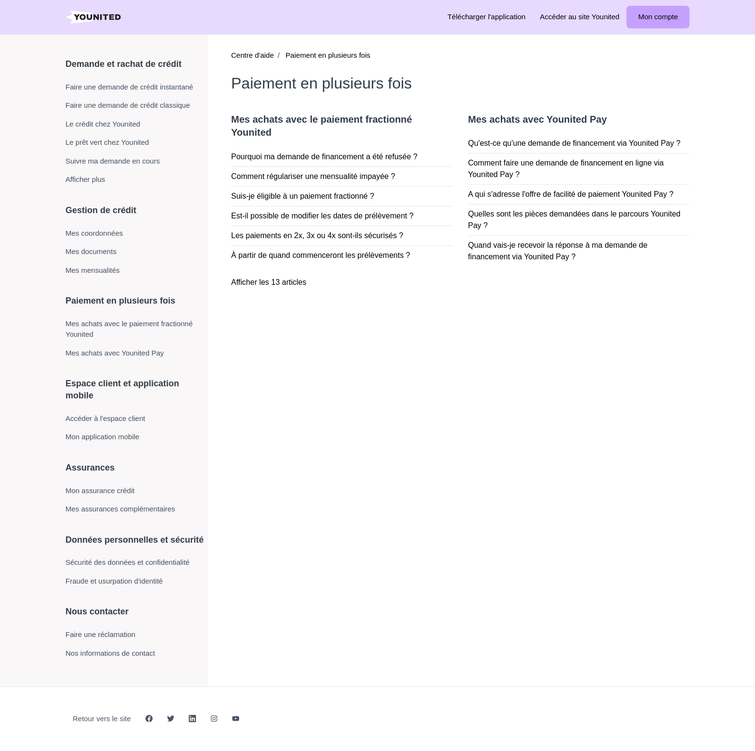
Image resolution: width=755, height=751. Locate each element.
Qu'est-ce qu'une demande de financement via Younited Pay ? (574, 143)
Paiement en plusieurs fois (328, 55)
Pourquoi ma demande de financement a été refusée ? (324, 157)
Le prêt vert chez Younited (107, 142)
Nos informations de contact (110, 653)
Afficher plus (85, 179)
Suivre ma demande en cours (112, 161)
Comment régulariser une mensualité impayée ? (313, 176)
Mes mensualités (92, 270)
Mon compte (658, 17)
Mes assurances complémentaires (120, 509)
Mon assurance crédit (99, 490)
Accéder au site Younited (579, 17)
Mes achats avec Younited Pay (537, 119)
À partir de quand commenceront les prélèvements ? (320, 255)
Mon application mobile (102, 437)
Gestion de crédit (100, 210)
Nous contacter (97, 611)
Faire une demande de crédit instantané (129, 87)
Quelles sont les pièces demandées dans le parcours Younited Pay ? (574, 219)
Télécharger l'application (486, 17)
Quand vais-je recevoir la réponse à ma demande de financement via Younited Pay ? (558, 251)
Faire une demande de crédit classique (127, 105)
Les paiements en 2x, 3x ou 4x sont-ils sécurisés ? (317, 235)
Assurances (90, 467)
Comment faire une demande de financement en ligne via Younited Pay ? (566, 168)
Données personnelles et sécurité (134, 540)
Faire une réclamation (100, 634)
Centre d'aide (252, 55)
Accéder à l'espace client (105, 418)
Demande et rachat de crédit (123, 64)
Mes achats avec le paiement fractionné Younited (129, 329)
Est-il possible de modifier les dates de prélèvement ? (322, 216)
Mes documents (91, 251)
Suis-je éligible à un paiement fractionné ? (302, 196)
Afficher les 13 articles (268, 282)
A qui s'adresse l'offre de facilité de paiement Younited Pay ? (571, 194)
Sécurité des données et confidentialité (127, 562)
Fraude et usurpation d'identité (114, 581)
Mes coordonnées (94, 233)
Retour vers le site (102, 718)
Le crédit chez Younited (102, 124)
